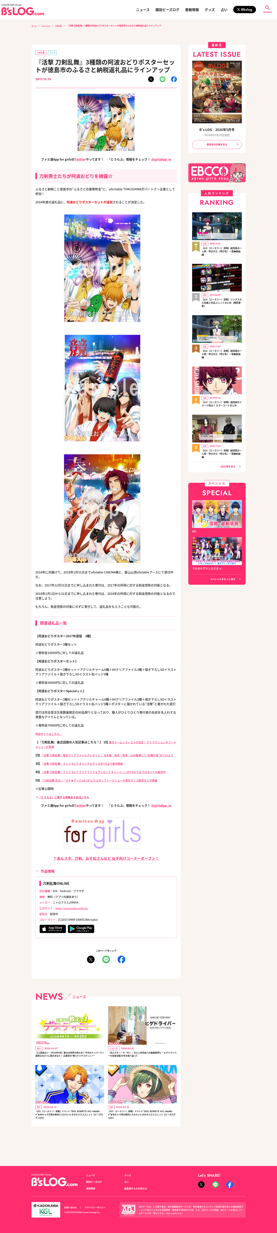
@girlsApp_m (161, 160)
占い (224, 9)
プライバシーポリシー (99, 1207)
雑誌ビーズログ (167, 9)
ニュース (143, 9)
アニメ (55, 53)
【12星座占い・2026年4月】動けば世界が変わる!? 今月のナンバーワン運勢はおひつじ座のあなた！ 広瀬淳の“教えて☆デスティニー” (69, 1068)
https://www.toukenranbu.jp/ (74, 918)
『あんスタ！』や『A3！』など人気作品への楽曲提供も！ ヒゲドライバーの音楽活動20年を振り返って (142, 1068)
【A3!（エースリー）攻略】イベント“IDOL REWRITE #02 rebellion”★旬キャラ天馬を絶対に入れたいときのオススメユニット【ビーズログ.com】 (69, 1134)
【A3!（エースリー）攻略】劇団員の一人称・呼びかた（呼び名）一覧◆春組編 (222, 252)
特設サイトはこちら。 (50, 734)
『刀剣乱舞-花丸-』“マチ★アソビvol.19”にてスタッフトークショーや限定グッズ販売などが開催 (108, 790)
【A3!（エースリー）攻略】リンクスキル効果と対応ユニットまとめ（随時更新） (222, 304)
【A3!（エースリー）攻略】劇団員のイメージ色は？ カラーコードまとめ (221, 408)
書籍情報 (192, 9)
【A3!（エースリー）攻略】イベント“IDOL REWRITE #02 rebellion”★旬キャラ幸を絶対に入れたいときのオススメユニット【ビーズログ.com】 (142, 1134)
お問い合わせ (71, 1207)
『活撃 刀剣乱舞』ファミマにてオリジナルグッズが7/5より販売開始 (88, 768)
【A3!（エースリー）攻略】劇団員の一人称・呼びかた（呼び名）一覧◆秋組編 (222, 460)
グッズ (210, 9)
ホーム (35, 25)
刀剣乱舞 (63, 25)
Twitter (80, 160)
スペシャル (48, 25)
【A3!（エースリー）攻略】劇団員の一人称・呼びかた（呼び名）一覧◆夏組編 (222, 356)
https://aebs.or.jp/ (175, 1213)
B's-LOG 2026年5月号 (217, 129)
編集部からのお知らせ (137, 1188)
